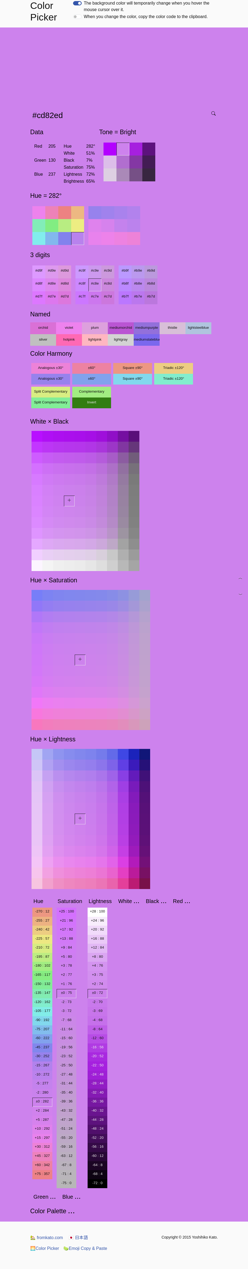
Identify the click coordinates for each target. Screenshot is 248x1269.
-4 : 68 (97, 1020)
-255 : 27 (42, 920)
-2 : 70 (97, 1002)
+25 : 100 (66, 911)
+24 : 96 (97, 920)
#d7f (38, 296)
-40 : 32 (97, 1110)
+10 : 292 (42, 1128)
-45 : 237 (42, 1047)
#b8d (151, 283)
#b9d (151, 270)
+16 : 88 (97, 938)
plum (95, 328)
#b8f (125, 283)
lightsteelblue (198, 328)
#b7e (138, 296)
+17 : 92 (66, 929)
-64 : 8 (97, 1165)
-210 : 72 (42, 947)
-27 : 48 (66, 1074)
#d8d (65, 283)
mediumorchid (120, 328)
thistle (172, 328)
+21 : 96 (66, 920)
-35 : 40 (66, 1092)
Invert (91, 402)
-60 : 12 (97, 1156)
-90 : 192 (42, 1020)
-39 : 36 (66, 1101)
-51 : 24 (66, 1128)
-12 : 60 (97, 1038)
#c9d (108, 270)
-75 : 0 (66, 1183)
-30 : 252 (42, 1056)
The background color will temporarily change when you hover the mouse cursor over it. (146, 6)
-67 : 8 (66, 1165)
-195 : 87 (42, 957)
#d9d (65, 270)
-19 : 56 (66, 1047)
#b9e (138, 270)
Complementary (91, 391)
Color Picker (44, 1248)
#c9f (81, 270)
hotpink (69, 339)
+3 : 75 (97, 975)
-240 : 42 (42, 929)
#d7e (52, 296)
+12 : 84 (97, 947)
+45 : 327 (42, 1156)
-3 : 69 (97, 1011)
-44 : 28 (97, 1120)
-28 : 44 (97, 1083)
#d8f (38, 283)
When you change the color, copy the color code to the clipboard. (146, 16)
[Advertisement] (125, 67)
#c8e (95, 283)
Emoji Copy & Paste (85, 1248)
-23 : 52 (66, 1056)
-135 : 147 (42, 993)
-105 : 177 (42, 1011)
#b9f (125, 270)
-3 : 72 (66, 1011)
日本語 (78, 1237)
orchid (43, 328)
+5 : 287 (42, 1120)
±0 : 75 (66, 993)
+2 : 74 (97, 984)
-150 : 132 (42, 984)
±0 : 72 (97, 993)
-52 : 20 (97, 1138)
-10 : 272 (42, 1074)
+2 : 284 (42, 1110)
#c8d (108, 283)
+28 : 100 (97, 911)
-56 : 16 (97, 1146)
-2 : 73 (66, 1002)
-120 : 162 (42, 1002)
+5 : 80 (66, 957)
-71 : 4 (66, 1174)
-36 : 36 (97, 1101)
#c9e (95, 270)
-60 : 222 (42, 1038)
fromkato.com (46, 1237)
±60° (91, 368)
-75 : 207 (42, 1029)
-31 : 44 (66, 1083)
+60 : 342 (42, 1165)
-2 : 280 (42, 1092)
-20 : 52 (97, 1056)
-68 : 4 (97, 1174)
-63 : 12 (66, 1156)
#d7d (65, 296)
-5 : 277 (42, 1083)
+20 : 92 (97, 929)
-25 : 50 (66, 1065)
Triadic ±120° (173, 368)
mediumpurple (146, 328)
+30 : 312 (42, 1146)
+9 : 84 (66, 947)
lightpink (95, 339)
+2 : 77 (66, 975)
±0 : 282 (42, 1101)
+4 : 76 (97, 965)
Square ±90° (133, 368)
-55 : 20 (66, 1138)
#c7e (95, 296)
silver (43, 339)
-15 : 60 (66, 1038)
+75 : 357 (42, 1174)
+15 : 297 (42, 1138)
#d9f (38, 270)
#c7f (81, 296)
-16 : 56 (97, 1047)
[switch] (77, 3)
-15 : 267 (42, 1065)
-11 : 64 (66, 1029)
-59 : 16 (66, 1146)
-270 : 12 (42, 911)
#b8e (138, 283)
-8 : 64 (97, 1029)
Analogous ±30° (50, 368)
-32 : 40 (97, 1092)
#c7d (108, 296)
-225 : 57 (42, 938)
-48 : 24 (97, 1128)
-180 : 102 (42, 965)
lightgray (121, 339)
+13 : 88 (66, 938)
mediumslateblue (147, 339)
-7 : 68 (66, 1020)
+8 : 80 (97, 957)
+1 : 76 (66, 984)
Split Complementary (50, 391)
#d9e (52, 270)
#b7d (151, 296)
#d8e (52, 283)
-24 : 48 (97, 1074)
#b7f (125, 296)
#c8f (81, 283)
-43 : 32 (66, 1110)
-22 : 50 (97, 1065)
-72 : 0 (97, 1183)
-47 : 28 (66, 1120)
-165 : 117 (42, 975)
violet (69, 328)
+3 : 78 (66, 965)
